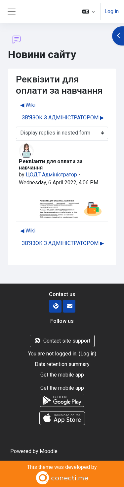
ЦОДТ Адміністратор (51, 174)
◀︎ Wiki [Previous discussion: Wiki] (27, 105)
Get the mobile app (62, 375)
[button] (88, 11)
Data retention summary (62, 364)
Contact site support (62, 341)
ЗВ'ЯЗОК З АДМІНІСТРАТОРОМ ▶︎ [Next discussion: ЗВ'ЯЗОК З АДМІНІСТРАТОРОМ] (63, 117)
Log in (111, 11)
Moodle (49, 451)
